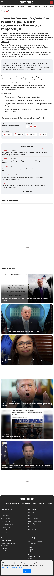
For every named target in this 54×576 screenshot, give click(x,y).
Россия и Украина (25, 118)
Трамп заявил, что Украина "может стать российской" (23, 97)
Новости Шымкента (6, 518)
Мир (29, 7)
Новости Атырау (6, 533)
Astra (29, 49)
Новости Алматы (6, 513)
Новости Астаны (5, 516)
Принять (27, 571)
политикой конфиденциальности (13, 567)
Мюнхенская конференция (10, 118)
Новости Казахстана (7, 7)
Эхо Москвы (21, 7)
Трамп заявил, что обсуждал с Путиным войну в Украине (24, 100)
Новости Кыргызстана (34, 521)
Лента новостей (32, 512)
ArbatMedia (5, 41)
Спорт (45, 7)
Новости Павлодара (7, 530)
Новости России (32, 515)
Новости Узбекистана (34, 518)
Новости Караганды (7, 524)
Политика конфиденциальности (7, 549)
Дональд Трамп (38, 118)
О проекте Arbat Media (8, 538)
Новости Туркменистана (35, 524)
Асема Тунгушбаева (10, 126)
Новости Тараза (5, 527)
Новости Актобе (5, 521)
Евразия (37, 7)
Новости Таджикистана (34, 527)
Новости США (32, 529)
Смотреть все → (27, 191)
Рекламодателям (6, 541)
